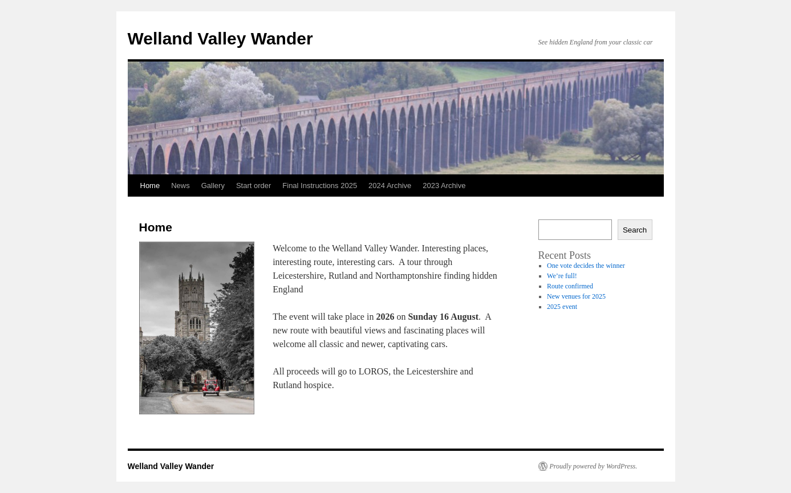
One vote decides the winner (586, 266)
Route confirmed (570, 286)
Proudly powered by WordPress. (594, 466)
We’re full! (562, 276)
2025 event (562, 307)
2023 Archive (444, 185)
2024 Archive (389, 185)
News (180, 185)
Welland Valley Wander (220, 38)
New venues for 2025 (576, 296)
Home (150, 185)
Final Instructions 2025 (319, 185)
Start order (253, 185)
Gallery (213, 185)
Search (635, 230)
